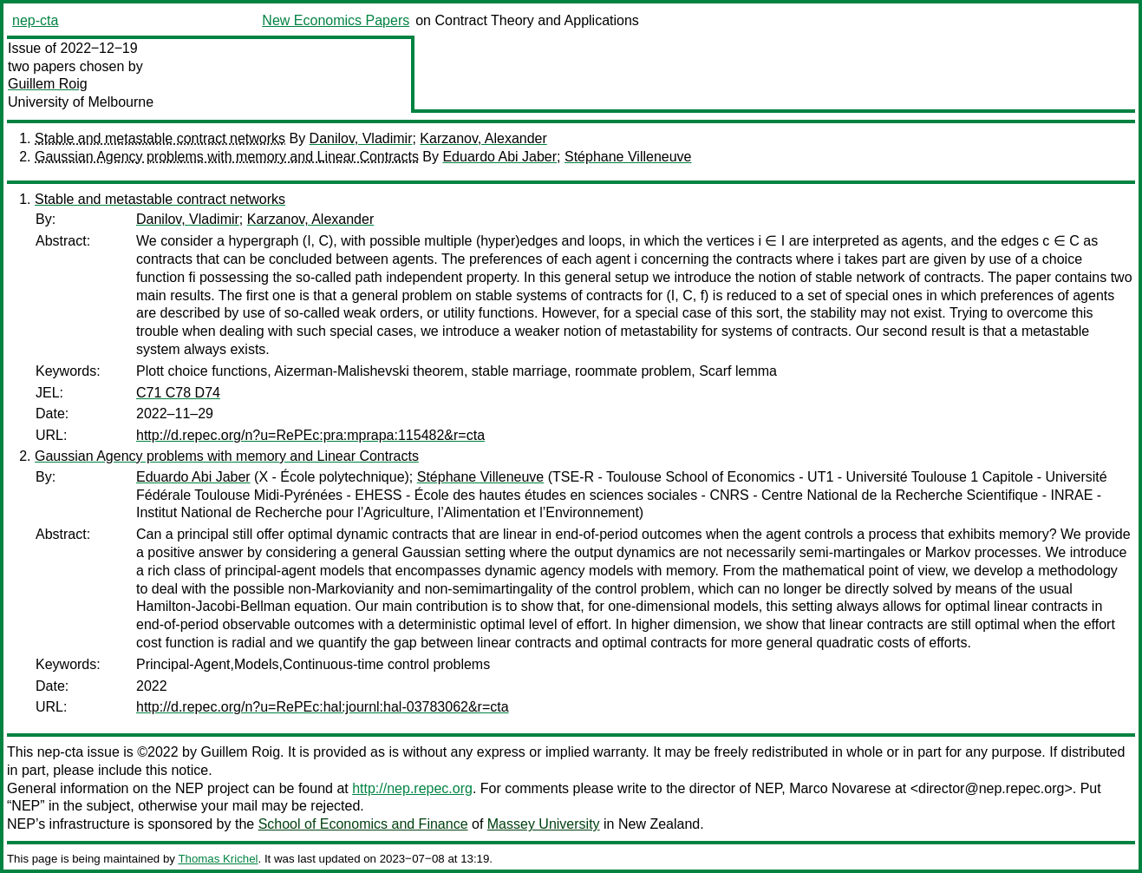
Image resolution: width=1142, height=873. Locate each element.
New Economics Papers (335, 20)
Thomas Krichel (218, 858)
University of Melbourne (80, 102)
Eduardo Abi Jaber (499, 156)
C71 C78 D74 (178, 392)
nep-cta (35, 20)
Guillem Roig (48, 83)
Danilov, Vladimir (361, 138)
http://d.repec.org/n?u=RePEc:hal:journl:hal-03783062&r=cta (322, 706)
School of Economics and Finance (363, 824)
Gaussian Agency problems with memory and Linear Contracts (227, 156)
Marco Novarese (840, 788)
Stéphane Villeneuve (628, 156)
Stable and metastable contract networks (160, 138)
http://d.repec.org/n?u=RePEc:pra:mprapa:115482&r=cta (310, 435)
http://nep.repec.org (412, 788)
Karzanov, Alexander (483, 138)
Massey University (543, 824)
